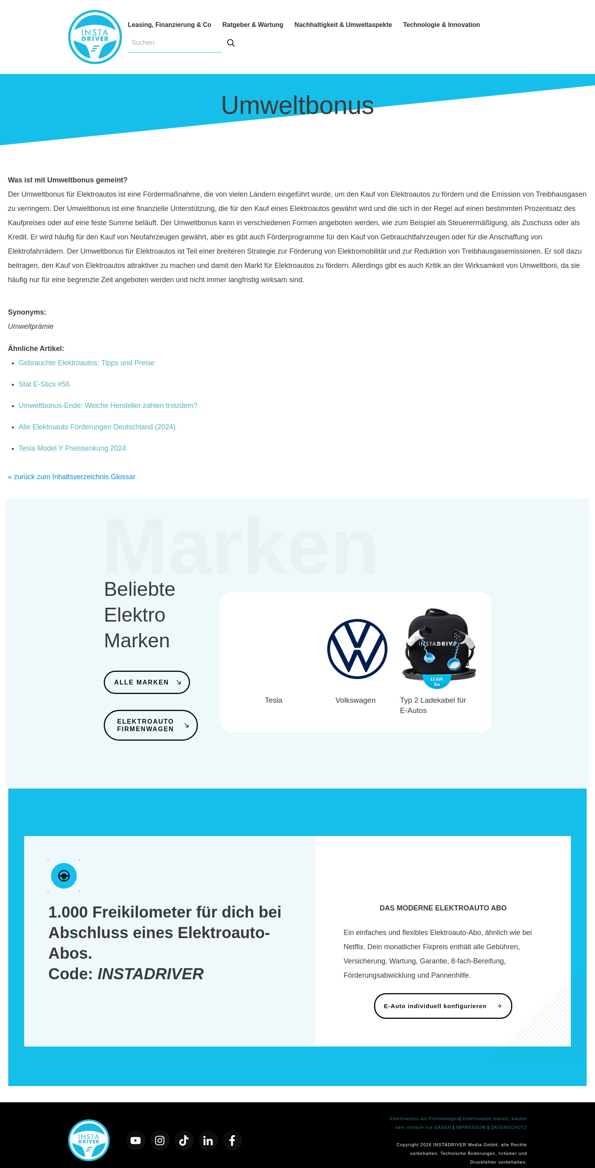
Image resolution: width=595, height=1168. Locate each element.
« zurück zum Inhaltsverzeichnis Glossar (71, 477)
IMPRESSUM (472, 1117)
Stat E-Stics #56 (44, 384)
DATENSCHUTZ (508, 1117)
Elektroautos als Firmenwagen (425, 1108)
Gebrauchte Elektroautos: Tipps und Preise (86, 363)
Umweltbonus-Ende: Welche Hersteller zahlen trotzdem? (108, 406)
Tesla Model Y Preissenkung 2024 (72, 448)
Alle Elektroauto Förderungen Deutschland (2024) (97, 427)
